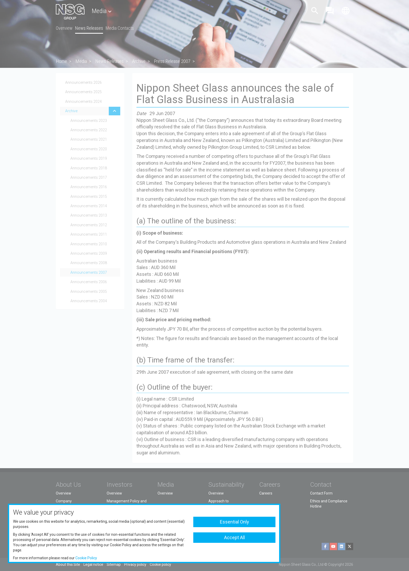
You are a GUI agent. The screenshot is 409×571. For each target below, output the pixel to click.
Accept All (234, 537)
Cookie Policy (86, 558)
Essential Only (234, 522)
